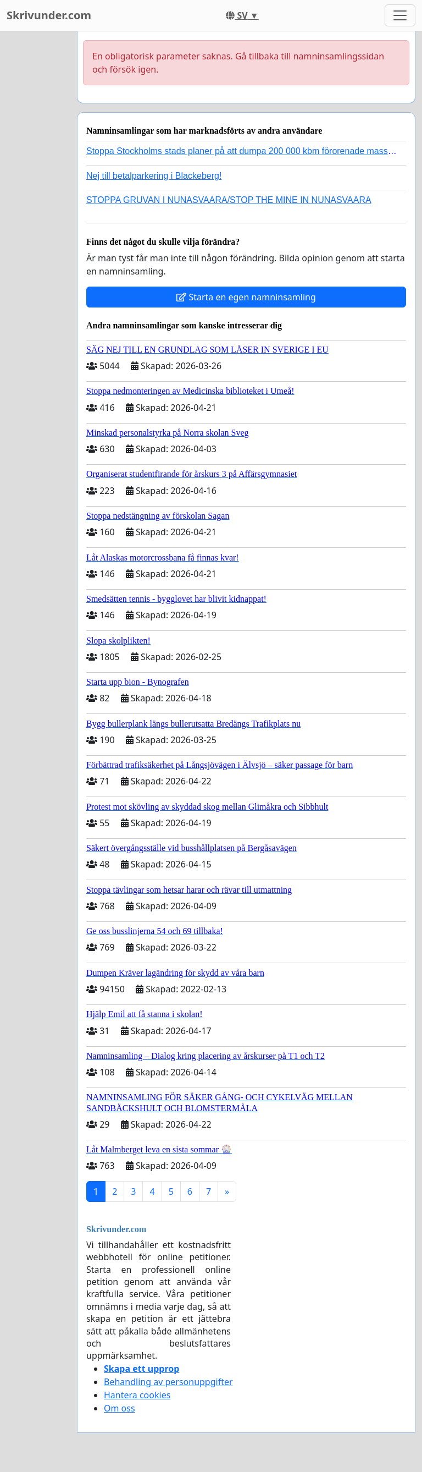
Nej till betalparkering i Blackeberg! (153, 175)
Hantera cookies (137, 1395)
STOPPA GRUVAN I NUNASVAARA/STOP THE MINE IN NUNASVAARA (228, 200)
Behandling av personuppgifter (168, 1382)
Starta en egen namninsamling (246, 297)
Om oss (119, 1408)
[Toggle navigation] (400, 15)
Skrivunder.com (49, 15)
